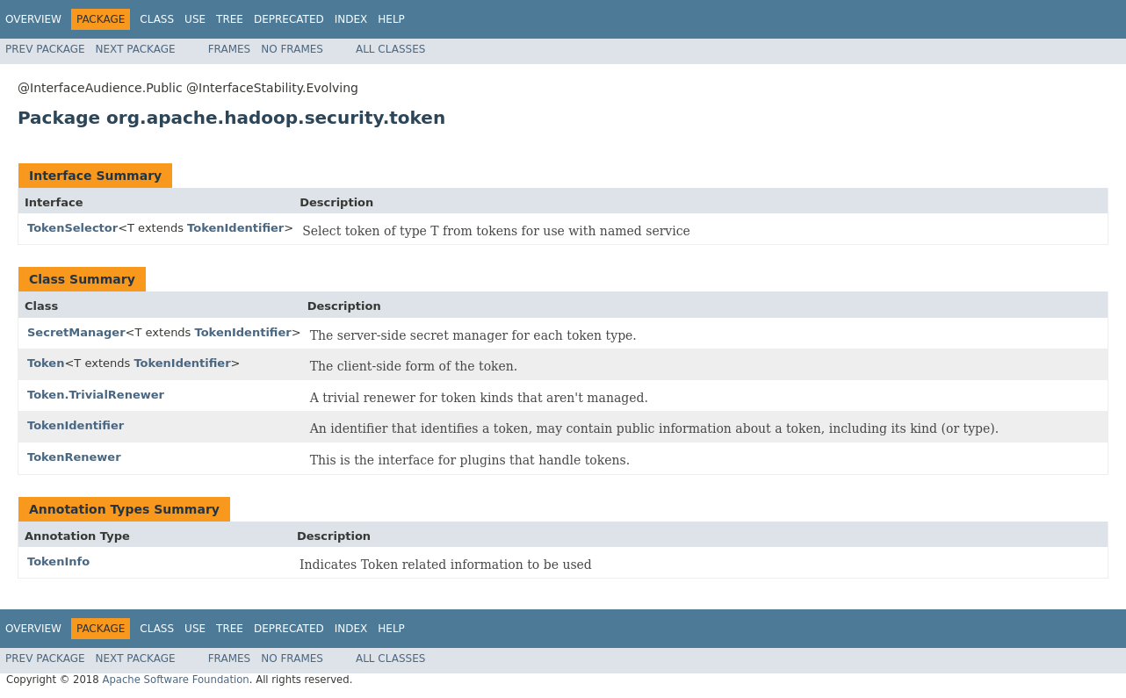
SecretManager (76, 332)
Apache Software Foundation (175, 679)
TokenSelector (72, 227)
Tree (229, 19)
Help (391, 19)
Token (45, 363)
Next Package (136, 49)
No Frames (292, 49)
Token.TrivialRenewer (95, 394)
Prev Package (45, 49)
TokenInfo (58, 561)
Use (195, 19)
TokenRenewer (74, 457)
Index (351, 19)
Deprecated (289, 19)
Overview (33, 19)
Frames (229, 49)
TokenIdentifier (235, 227)
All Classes (390, 49)
